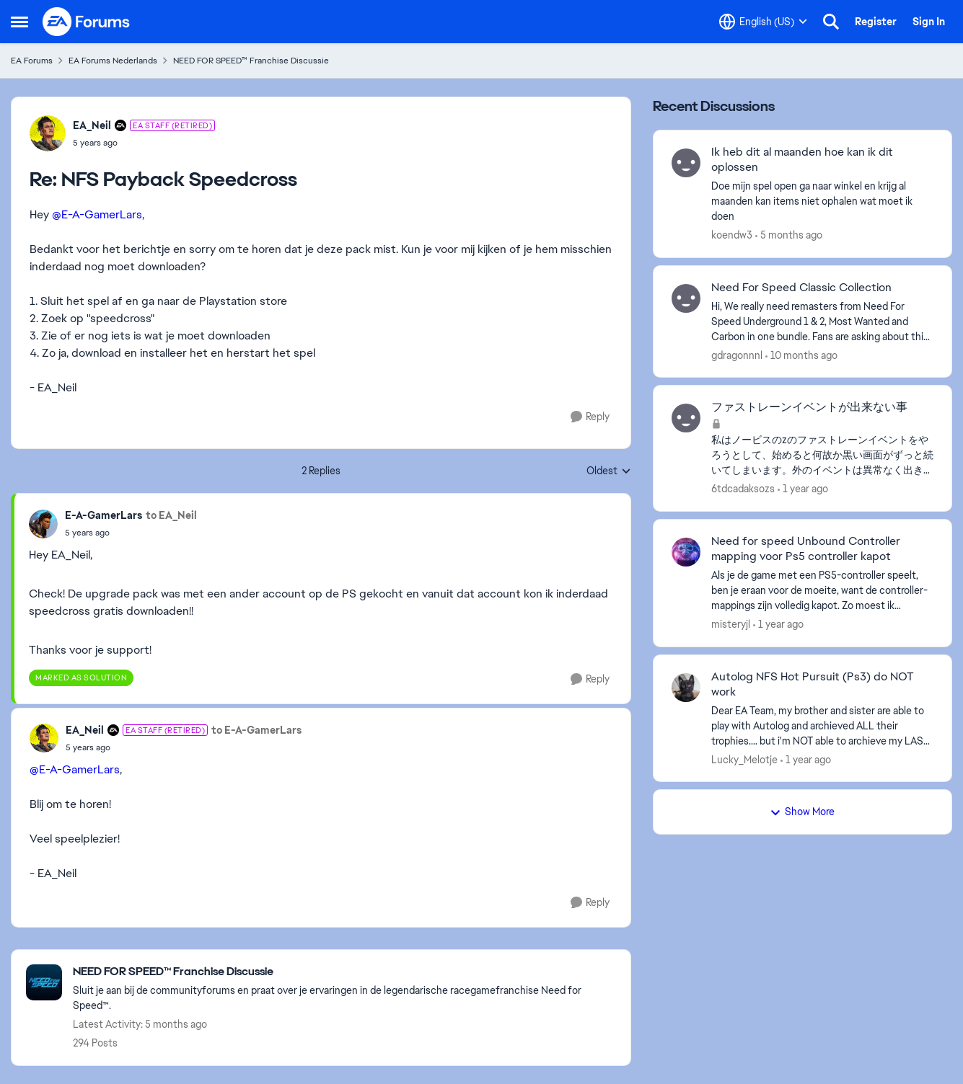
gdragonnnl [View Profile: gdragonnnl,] (736, 354)
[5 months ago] (788, 235)
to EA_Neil (171, 515)
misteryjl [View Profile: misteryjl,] (730, 624)
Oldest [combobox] (608, 471)
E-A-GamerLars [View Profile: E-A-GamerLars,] (103, 515)
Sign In (929, 21)
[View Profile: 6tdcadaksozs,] (686, 418)
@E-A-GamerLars (97, 214)
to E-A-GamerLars (256, 730)
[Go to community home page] (87, 21)
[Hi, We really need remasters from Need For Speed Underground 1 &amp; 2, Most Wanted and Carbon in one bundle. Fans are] (822, 321)
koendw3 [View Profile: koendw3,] (731, 234)
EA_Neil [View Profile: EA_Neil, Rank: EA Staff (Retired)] (92, 125)
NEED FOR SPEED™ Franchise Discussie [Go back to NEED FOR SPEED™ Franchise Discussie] (251, 60)
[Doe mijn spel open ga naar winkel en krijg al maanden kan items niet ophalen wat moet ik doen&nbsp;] (822, 201)
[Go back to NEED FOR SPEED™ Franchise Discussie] (344, 971)
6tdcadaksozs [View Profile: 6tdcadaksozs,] (743, 488)
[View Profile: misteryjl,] (686, 552)
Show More (802, 811)
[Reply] (590, 417)
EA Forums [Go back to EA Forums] (32, 60)
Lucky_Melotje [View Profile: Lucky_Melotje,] (744, 758)
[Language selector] (763, 21)
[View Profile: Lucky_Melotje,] (686, 687)
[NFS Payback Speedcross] (144, 142)
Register (876, 21)
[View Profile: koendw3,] (686, 162)
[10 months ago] (801, 355)
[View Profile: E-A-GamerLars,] (43, 524)
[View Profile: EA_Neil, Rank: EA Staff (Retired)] (48, 133)
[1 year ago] (803, 489)
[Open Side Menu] (19, 21)
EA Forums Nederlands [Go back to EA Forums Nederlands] (113, 60)
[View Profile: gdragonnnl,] (686, 298)
